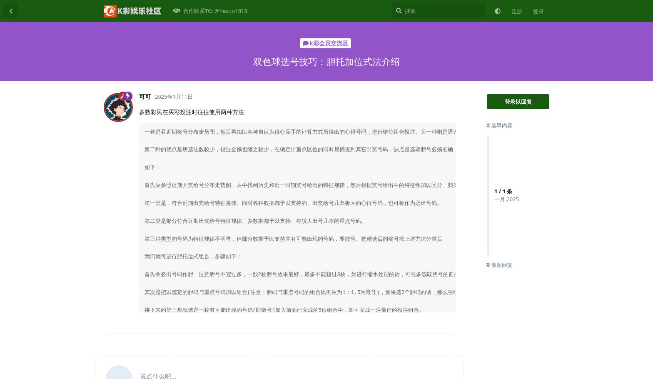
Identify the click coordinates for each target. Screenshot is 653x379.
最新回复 (499, 265)
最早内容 (499, 125)
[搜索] (438, 10)
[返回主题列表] (10, 10)
